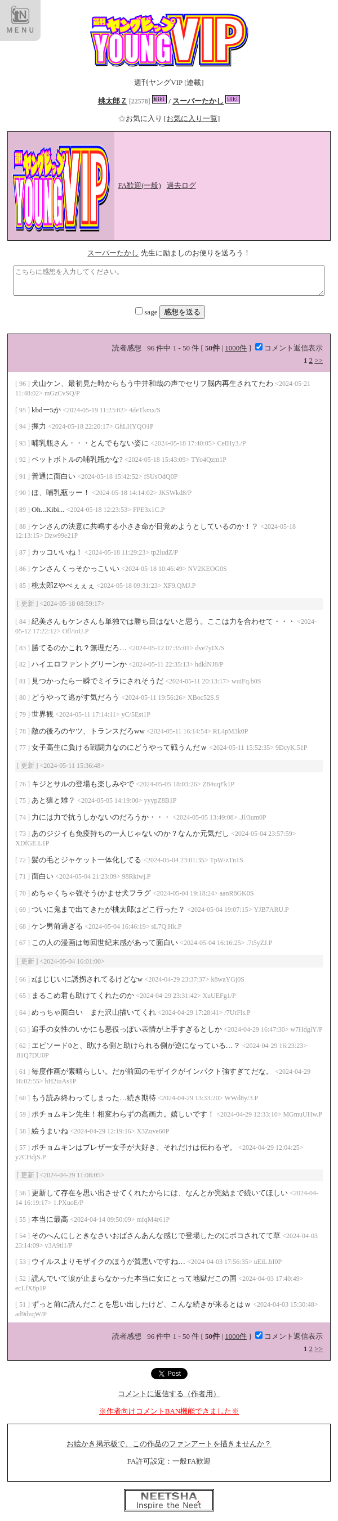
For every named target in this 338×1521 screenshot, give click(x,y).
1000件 (236, 348)
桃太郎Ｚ (112, 101)
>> (318, 360)
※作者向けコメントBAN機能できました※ (169, 1411)
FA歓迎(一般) (139, 185)
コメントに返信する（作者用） (169, 1393)
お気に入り (141, 118)
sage (147, 312)
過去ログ (181, 185)
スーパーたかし (198, 101)
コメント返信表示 (289, 348)
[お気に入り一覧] (192, 118)
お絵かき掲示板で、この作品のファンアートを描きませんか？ (169, 1443)
